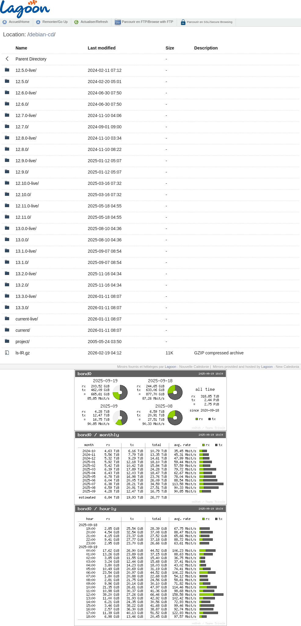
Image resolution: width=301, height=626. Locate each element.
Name (21, 48)
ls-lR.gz (23, 352)
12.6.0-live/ (26, 92)
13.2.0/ (22, 285)
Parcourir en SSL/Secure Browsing (209, 22)
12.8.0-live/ (26, 138)
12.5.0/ (22, 81)
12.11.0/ (23, 217)
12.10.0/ (23, 194)
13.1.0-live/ (26, 251)
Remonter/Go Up (54, 22)
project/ (23, 341)
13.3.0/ (22, 307)
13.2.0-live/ (26, 273)
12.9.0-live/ (26, 160)
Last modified (102, 48)
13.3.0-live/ (26, 296)
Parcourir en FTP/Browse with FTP (147, 22)
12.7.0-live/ (26, 115)
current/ (23, 330)
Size (170, 48)
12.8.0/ (22, 149)
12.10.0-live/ (27, 183)
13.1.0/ (22, 262)
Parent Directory (31, 59)
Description (206, 48)
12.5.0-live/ (26, 70)
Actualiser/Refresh (94, 22)
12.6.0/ (22, 104)
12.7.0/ (22, 126)
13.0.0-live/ (26, 228)
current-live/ (27, 319)
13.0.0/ (22, 239)
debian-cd (41, 34)
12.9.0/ (22, 172)
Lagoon (170, 366)
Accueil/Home (19, 22)
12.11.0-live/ (27, 205)
